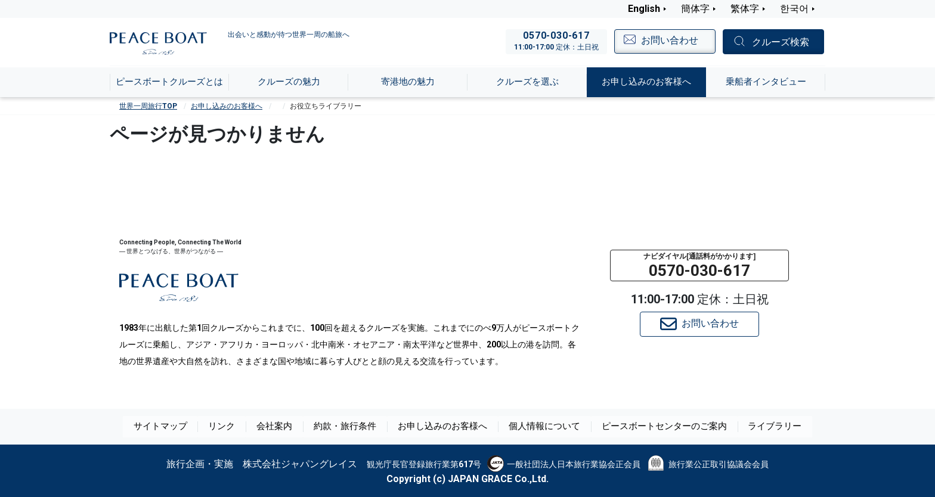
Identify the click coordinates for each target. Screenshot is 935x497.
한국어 (794, 8)
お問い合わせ (699, 324)
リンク (228, 426)
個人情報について (545, 426)
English (644, 8)
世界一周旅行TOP (148, 106)
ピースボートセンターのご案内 (660, 426)
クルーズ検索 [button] (780, 42)
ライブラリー (768, 426)
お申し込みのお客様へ (226, 106)
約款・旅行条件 (351, 426)
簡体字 (695, 8)
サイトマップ (167, 426)
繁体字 (744, 8)
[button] (699, 265)
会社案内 (281, 426)
